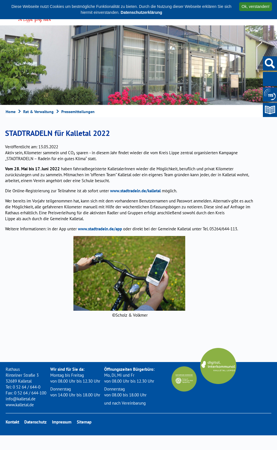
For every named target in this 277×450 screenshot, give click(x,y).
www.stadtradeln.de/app (100, 228)
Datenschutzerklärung (141, 12)
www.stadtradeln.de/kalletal (135, 190)
